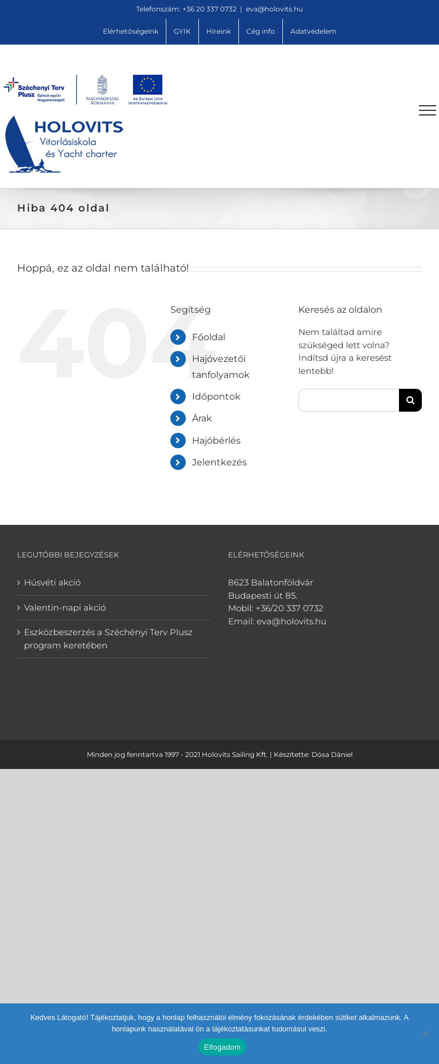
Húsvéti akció (52, 582)
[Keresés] (410, 400)
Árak (202, 418)
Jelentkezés (219, 462)
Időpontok (216, 396)
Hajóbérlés (216, 440)
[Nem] (424, 1033)
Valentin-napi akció (65, 607)
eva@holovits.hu (274, 9)
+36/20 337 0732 (290, 608)
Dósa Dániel (332, 754)
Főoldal (208, 337)
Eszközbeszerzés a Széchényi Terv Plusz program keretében (108, 639)
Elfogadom (222, 1047)
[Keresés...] (348, 400)
